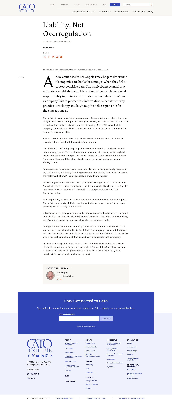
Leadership (69, 348)
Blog (105, 4)
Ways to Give (90, 343)
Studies (130, 354)
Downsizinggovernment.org (132, 399)
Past (87, 368)
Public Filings (132, 351)
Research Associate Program (134, 374)
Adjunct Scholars (92, 384)
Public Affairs (70, 352)
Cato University (132, 378)
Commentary (132, 347)
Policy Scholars (91, 381)
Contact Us (33, 374)
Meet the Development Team (93, 355)
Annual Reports (70, 361)
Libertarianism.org (64, 399)
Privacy (31, 378)
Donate (115, 4)
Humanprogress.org (96, 399)
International (121, 11)
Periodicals (112, 340)
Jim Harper (49, 47)
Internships (131, 369)
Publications (91, 4)
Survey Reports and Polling (133, 359)
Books (129, 343)
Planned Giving (91, 351)
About (52, 4)
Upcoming (89, 364)
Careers (68, 370)
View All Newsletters (86, 326)
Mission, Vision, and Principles (72, 344)
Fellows (88, 388)
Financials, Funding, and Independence (73, 356)
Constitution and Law (83, 11)
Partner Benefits (91, 347)
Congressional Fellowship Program (72, 366)
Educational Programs (133, 365)
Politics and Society (143, 11)
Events (77, 4)
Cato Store (70, 381)
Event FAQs (90, 372)
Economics (105, 11)
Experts (64, 4)
